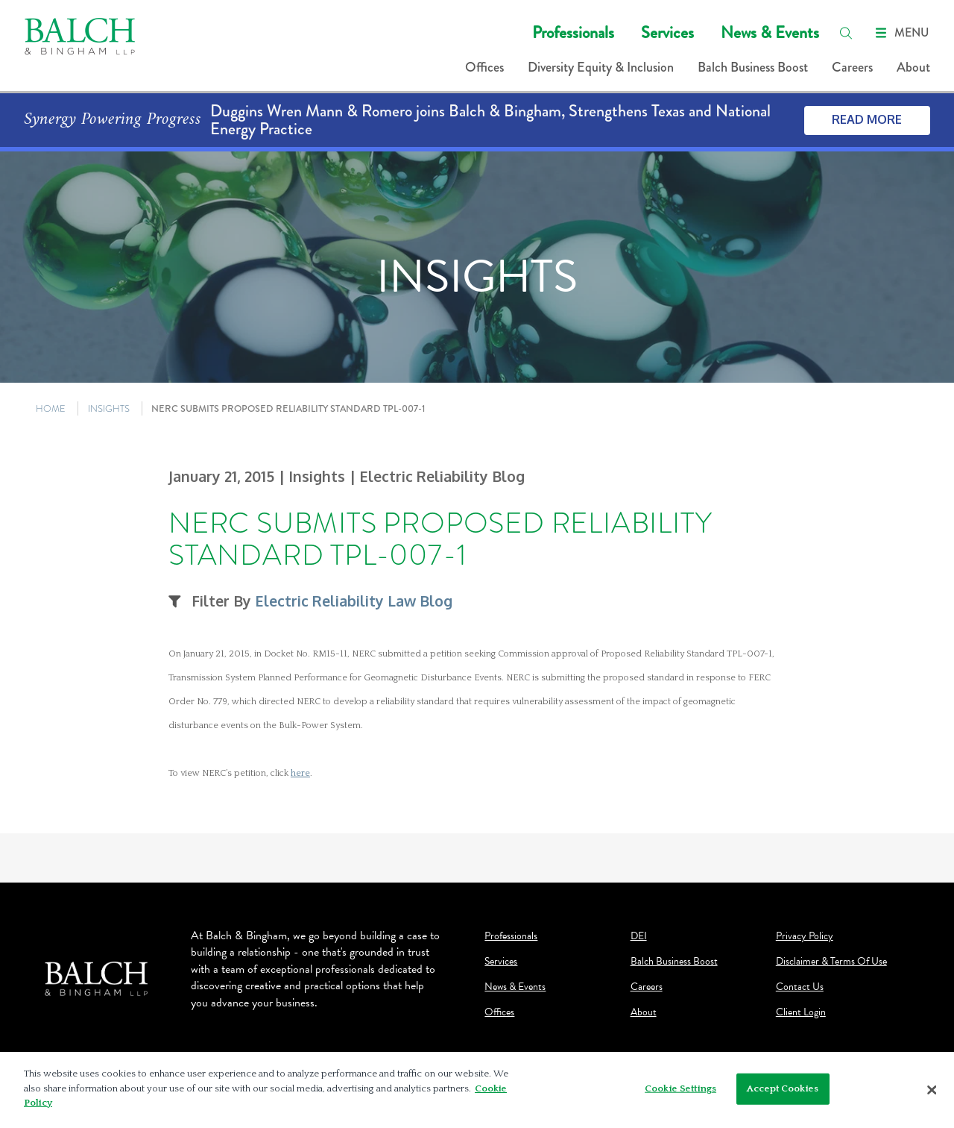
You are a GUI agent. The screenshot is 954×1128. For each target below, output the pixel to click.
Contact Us (800, 987)
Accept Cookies (782, 1091)
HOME (51, 408)
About (913, 67)
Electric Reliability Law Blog (353, 601)
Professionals (573, 32)
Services (667, 32)
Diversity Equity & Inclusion (601, 67)
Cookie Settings (680, 1091)
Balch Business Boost (753, 67)
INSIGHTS (109, 408)
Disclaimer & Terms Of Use (831, 961)
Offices (484, 67)
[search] (846, 33)
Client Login (801, 1012)
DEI (639, 936)
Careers (852, 67)
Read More (867, 119)
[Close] (931, 1093)
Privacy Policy (804, 936)
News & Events (770, 32)
